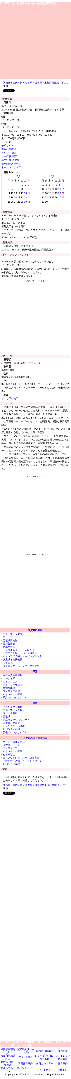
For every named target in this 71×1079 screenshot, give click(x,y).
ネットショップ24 (11, 167)
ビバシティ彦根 (11, 729)
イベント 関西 (9, 153)
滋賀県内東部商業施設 (47, 82)
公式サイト (7, 145)
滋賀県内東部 (35, 630)
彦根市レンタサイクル (15, 732)
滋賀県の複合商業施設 (35, 738)
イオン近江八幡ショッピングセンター (23, 656)
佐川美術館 (9, 643)
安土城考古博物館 (12, 659)
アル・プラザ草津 (12, 685)
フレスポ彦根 (10, 713)
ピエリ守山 (9, 646)
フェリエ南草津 (11, 691)
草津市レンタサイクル (15, 697)
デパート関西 (25, 1057)
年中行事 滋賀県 (10, 160)
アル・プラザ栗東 (12, 634)
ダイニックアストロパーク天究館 (21, 666)
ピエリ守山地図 (9, 398)
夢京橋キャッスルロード (16, 719)
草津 (35, 671)
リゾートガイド (44, 1070)
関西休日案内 (10, 82)
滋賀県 (28, 82)
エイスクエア (10, 681)
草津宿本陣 (9, 688)
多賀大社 (8, 662)
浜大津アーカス (11, 745)
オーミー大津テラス (14, 741)
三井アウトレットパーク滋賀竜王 (21, 653)
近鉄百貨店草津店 (12, 675)
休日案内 (63, 1063)
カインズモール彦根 (14, 726)
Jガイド (63, 1070)
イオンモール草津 (12, 694)
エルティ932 (10, 678)
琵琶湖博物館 (10, 640)
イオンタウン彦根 (12, 707)
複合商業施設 (8, 149)
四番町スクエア (11, 723)
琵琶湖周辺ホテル (11, 163)
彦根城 (6, 716)
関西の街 (63, 1051)
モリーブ (8, 637)
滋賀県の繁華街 (44, 1051)
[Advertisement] (35, 42)
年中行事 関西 (9, 156)
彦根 (35, 703)
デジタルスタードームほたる (19, 650)
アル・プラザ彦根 (12, 710)
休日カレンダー (44, 1063)
